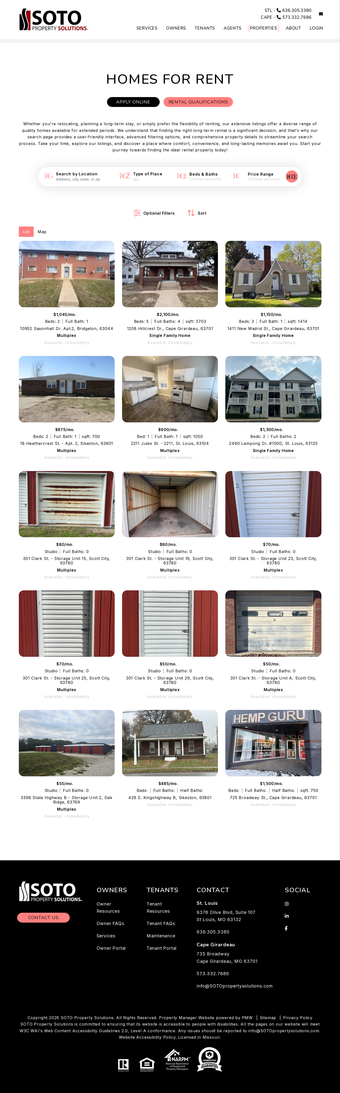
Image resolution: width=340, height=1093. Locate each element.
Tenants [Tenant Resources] (205, 28)
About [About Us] (293, 28)
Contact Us (43, 918)
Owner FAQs (110, 923)
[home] (54, 19)
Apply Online (133, 102)
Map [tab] (42, 231)
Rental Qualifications (198, 102)
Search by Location (76, 174)
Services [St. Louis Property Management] (146, 28)
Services (106, 935)
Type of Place (147, 174)
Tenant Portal (162, 948)
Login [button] (316, 28)
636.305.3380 (297, 10)
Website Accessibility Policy (147, 1037)
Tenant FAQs (161, 923)
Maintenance (161, 935)
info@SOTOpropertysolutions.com (235, 986)
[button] (317, 14)
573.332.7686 (297, 17)
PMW (247, 1017)
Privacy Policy (298, 1017)
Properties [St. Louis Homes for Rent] (263, 28)
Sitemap (268, 1017)
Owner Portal (111, 948)
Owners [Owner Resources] (176, 28)
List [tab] (26, 231)
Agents (232, 28)
